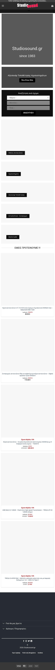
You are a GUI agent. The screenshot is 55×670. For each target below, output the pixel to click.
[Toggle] (4, 623)
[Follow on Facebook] (23, 641)
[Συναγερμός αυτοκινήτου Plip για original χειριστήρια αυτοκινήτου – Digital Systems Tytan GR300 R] (27, 345)
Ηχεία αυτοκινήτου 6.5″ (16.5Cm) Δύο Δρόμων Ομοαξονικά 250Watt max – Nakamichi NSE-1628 (27, 309)
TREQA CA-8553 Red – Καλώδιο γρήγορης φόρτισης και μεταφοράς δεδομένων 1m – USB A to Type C (27, 579)
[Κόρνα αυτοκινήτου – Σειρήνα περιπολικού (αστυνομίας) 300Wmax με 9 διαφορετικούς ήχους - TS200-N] (27, 411)
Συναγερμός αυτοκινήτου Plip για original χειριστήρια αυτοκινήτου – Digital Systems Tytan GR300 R (27, 374)
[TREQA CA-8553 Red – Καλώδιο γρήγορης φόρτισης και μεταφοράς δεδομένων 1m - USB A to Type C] (27, 547)
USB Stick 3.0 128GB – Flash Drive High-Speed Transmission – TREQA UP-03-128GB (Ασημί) (27, 511)
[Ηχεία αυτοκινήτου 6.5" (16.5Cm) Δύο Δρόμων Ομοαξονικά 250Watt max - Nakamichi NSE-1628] (27, 279)
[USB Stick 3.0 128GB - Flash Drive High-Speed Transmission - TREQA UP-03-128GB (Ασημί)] (27, 479)
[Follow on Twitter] (29, 641)
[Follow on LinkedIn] (31, 641)
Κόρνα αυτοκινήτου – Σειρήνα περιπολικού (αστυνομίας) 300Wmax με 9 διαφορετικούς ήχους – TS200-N (27, 443)
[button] (3, 5)
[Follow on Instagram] (26, 641)
